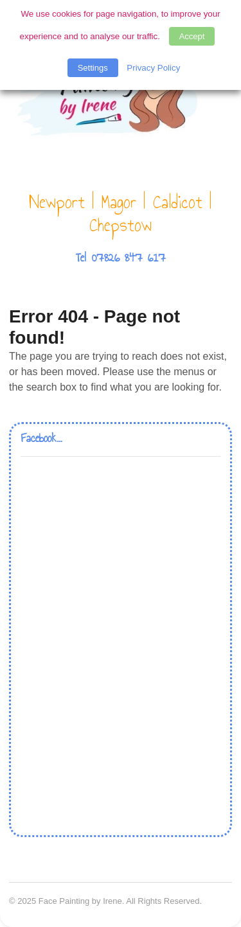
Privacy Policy (153, 68)
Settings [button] (93, 68)
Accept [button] (192, 36)
